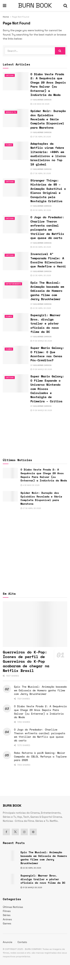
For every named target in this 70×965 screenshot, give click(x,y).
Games (7, 923)
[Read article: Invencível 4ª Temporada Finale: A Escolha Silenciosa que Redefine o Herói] (16, 261)
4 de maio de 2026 (39, 104)
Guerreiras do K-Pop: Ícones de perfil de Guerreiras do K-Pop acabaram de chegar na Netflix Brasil (26, 661)
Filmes (9, 145)
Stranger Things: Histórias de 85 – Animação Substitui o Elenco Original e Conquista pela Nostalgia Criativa (48, 190)
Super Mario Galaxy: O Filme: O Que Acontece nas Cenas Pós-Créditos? (47, 354)
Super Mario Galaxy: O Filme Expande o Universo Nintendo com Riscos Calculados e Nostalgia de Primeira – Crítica (47, 388)
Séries (6, 915)
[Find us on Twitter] (15, 832)
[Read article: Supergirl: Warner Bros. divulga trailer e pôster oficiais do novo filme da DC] (16, 322)
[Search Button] (65, 5)
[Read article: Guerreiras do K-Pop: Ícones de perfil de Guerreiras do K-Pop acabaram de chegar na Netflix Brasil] (35, 624)
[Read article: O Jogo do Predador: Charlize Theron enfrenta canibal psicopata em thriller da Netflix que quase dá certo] (16, 224)
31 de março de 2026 (41, 341)
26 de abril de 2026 (40, 210)
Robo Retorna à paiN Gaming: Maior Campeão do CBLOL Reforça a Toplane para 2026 (40, 756)
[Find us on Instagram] (24, 832)
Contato (22, 942)
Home (6, 16)
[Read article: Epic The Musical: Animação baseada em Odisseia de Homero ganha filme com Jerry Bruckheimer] (16, 290)
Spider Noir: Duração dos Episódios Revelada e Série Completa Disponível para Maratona (48, 119)
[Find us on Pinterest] (33, 832)
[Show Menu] (4, 5)
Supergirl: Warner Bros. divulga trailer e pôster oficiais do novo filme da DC (45, 323)
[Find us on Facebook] (6, 832)
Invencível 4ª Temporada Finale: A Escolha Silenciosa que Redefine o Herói (48, 260)
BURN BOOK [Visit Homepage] (35, 5)
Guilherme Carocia (42, 99)
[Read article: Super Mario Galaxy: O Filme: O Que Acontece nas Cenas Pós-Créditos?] (16, 355)
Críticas (10, 75)
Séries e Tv (11, 112)
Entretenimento (13, 284)
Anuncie (7, 942)
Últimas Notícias (13, 907)
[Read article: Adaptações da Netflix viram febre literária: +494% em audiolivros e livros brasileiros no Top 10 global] (16, 151)
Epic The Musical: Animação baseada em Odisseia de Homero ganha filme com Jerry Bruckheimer (47, 290)
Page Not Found (20, 16)
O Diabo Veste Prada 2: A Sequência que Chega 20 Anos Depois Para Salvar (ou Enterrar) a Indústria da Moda (48, 84)
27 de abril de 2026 (40, 136)
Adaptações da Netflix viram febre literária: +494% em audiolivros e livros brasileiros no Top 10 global (48, 154)
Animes (7, 919)
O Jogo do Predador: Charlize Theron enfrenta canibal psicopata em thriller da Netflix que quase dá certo (47, 227)
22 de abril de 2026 (40, 275)
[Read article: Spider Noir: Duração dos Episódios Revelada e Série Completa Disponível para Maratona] (16, 118)
